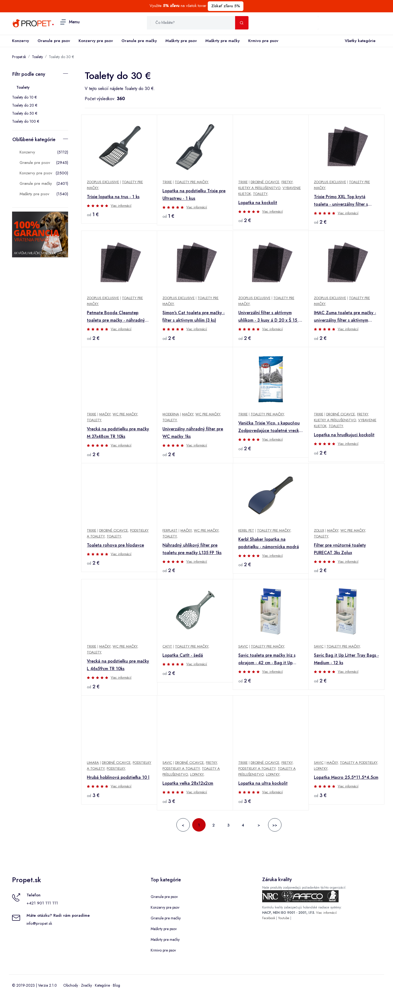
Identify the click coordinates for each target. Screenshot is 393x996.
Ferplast (169, 530)
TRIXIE (167, 182)
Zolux (319, 530)
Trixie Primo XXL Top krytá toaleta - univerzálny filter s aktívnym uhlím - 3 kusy (341, 201)
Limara (93, 762)
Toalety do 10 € (24, 97)
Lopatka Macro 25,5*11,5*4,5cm (346, 777)
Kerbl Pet (246, 530)
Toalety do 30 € (61, 56)
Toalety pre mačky (191, 182)
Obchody (70, 985)
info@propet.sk (39, 923)
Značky (86, 985)
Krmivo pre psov (263, 41)
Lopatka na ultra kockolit (263, 783)
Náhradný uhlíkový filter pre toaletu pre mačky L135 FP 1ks (191, 549)
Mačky (104, 414)
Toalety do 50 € (24, 113)
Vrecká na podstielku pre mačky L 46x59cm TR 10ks (118, 665)
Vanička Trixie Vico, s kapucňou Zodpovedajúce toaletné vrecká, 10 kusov (270, 427)
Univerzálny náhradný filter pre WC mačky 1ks (192, 432)
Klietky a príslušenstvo (259, 187)
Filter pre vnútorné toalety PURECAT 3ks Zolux (340, 549)
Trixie (91, 414)
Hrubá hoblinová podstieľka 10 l (118, 777)
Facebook (268, 918)
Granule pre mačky (139, 41)
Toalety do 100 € (25, 121)
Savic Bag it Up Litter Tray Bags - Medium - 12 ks (346, 659)
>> (274, 825)
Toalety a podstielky (358, 762)
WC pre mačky (125, 414)
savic (243, 646)
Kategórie (102, 985)
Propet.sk (19, 56)
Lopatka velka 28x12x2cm (187, 783)
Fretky (286, 182)
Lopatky (196, 774)
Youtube (283, 918)
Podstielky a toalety (181, 768)
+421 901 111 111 (42, 903)
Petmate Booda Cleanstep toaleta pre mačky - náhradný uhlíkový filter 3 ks (116, 317)
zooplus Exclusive (103, 182)
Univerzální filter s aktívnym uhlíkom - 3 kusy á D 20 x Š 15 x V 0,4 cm (269, 317)
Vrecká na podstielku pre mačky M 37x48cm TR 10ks (118, 432)
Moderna (170, 414)
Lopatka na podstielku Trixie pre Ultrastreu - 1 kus (193, 194)
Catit (167, 646)
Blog (116, 985)
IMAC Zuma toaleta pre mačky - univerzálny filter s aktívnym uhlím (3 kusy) (345, 317)
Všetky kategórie (359, 41)
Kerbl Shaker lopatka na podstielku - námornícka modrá (268, 543)
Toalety (37, 56)
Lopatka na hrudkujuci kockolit (344, 435)
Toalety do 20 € (24, 105)
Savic (167, 762)
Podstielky (116, 768)
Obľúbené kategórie (33, 139)
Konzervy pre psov (96, 41)
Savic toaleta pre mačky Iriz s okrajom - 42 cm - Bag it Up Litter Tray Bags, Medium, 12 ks (269, 659)
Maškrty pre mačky (222, 41)
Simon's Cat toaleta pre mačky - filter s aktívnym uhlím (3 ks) (193, 316)
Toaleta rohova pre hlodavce (115, 545)
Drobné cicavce (265, 182)
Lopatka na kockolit (257, 203)
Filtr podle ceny (28, 74)
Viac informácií (121, 205)
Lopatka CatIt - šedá (182, 655)
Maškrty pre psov (181, 41)
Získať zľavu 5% (225, 6)
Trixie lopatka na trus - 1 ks (113, 197)
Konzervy (20, 41)
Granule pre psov (54, 41)
